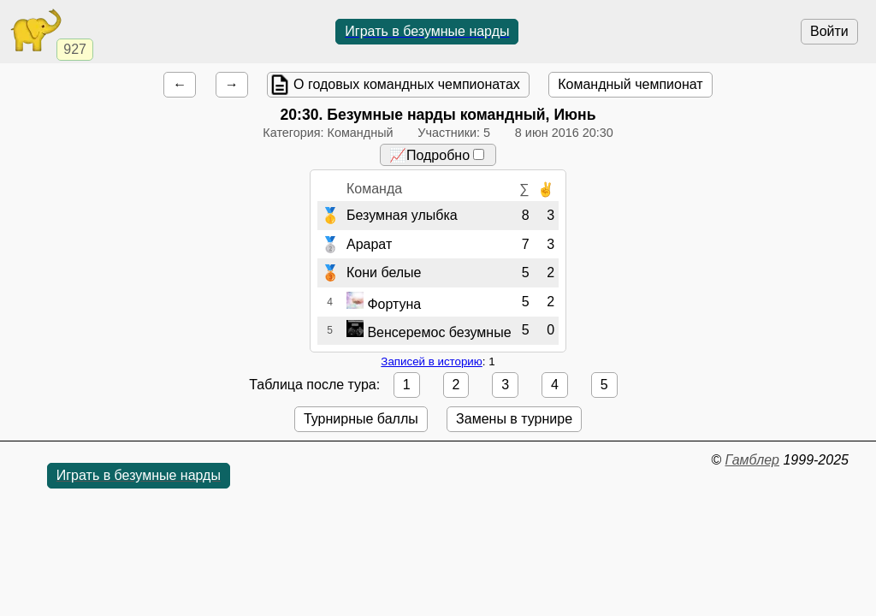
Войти (829, 31)
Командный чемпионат (630, 84)
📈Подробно (436, 155)
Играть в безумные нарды (427, 31)
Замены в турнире (514, 419)
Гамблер (752, 460)
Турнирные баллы (361, 419)
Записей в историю (431, 361)
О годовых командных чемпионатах (406, 84)
